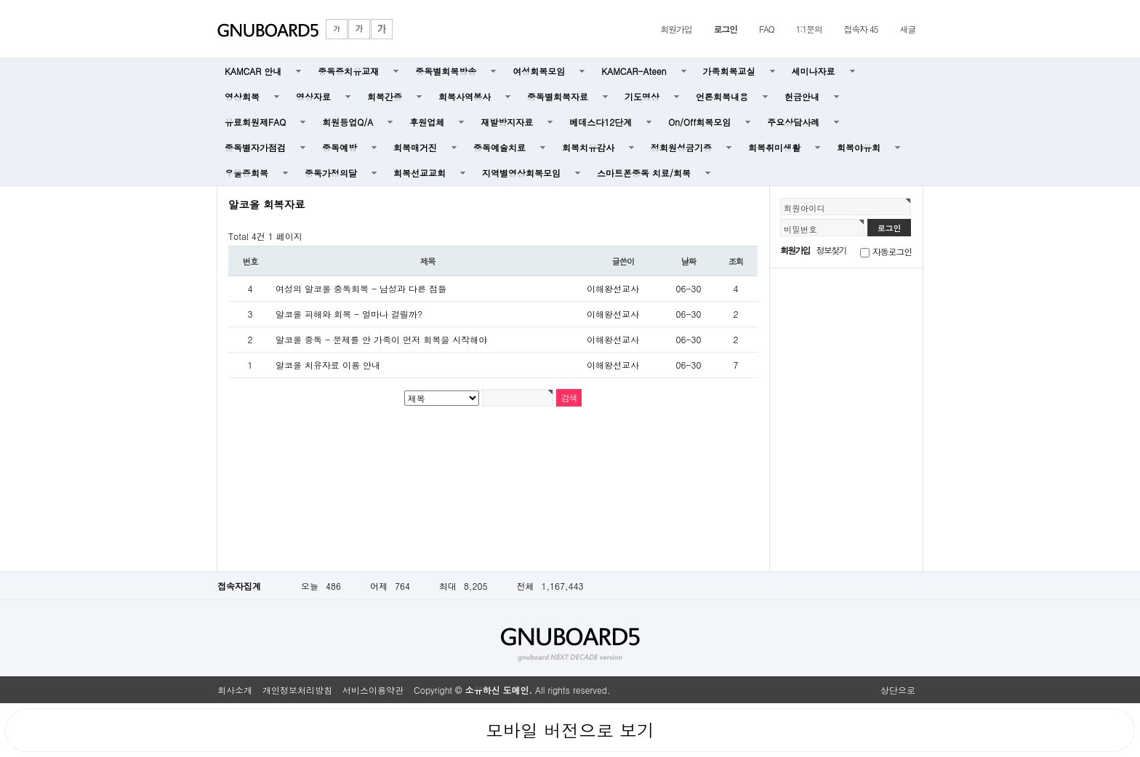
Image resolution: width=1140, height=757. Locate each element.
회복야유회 (858, 147)
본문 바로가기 (0, 0)
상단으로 (897, 690)
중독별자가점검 (255, 147)
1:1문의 (809, 29)
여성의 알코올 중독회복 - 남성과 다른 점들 (361, 288)
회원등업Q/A (347, 122)
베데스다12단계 (600, 122)
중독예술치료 (499, 147)
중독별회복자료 (557, 96)
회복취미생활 (774, 147)
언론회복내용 (722, 96)
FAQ (766, 29)
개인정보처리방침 (297, 690)
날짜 (689, 261)
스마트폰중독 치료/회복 (644, 173)
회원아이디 (804, 208)
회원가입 (675, 29)
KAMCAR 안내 (253, 71)
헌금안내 (801, 96)
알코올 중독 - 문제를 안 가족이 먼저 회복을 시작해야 (381, 339)
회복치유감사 (588, 147)
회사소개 (234, 690)
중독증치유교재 (348, 71)
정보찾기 (831, 250)
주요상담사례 (793, 122)
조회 (736, 261)
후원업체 (426, 122)
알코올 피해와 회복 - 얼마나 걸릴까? (349, 314)
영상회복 (242, 96)
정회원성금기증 (681, 147)
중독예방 (339, 147)
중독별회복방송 (445, 71)
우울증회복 (246, 173)
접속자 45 (861, 29)
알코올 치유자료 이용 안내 (328, 365)
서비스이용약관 (373, 690)
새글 (907, 29)
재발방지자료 (507, 122)
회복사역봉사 (464, 96)
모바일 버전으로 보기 (570, 730)
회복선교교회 (419, 173)
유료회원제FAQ (255, 122)
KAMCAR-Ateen (633, 71)
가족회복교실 (729, 71)
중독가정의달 (331, 173)
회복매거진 (415, 147)
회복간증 (384, 96)
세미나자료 (813, 71)
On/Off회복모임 (699, 122)
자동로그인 (892, 251)
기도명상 (642, 96)
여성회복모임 (539, 71)
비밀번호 (800, 229)
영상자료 (313, 96)
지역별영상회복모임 (521, 173)
